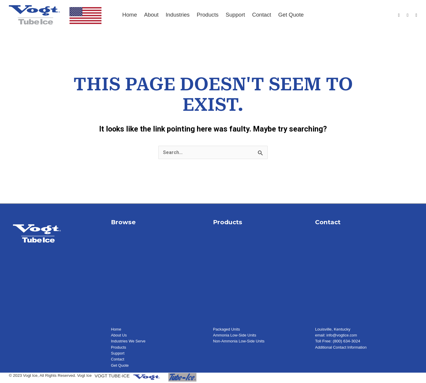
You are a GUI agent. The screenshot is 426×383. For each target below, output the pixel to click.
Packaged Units (227, 329)
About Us (119, 335)
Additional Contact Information (342, 347)
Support (235, 15)
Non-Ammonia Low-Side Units (240, 341)
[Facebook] (399, 15)
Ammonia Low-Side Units (235, 335)
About (151, 15)
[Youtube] (407, 15)
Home (129, 15)
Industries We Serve (129, 341)
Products (208, 15)
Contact (261, 15)
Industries (178, 15)
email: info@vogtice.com (337, 335)
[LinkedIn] (416, 15)
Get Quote (291, 15)
